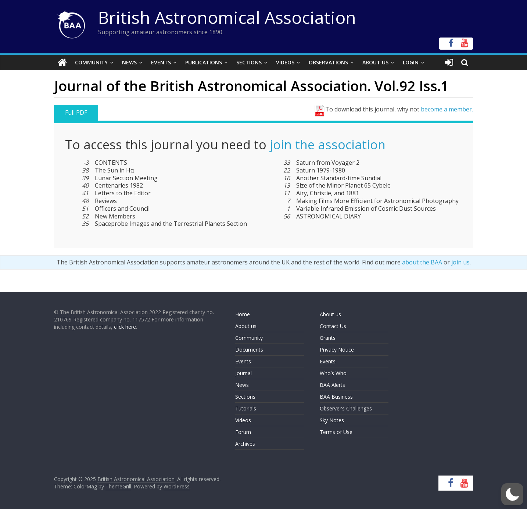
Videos (285, 62)
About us (246, 326)
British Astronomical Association (227, 17)
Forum (243, 431)
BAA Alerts (332, 384)
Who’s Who (333, 373)
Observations (328, 62)
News (129, 62)
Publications (203, 62)
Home (242, 314)
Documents (249, 349)
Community (91, 62)
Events (161, 62)
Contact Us (333, 326)
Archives (245, 443)
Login (411, 62)
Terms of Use (336, 431)
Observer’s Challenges (346, 408)
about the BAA (422, 262)
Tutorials (245, 408)
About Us (375, 62)
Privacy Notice (337, 349)
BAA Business (336, 396)
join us (460, 262)
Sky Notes (332, 420)
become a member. (447, 109)
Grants (328, 337)
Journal (243, 373)
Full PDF (76, 112)
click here (125, 326)
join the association (328, 144)
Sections (249, 62)
